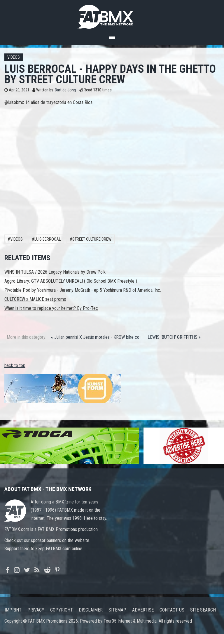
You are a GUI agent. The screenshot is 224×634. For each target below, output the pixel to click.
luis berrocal (47, 239)
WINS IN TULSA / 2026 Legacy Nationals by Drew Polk (55, 272)
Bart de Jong (65, 90)
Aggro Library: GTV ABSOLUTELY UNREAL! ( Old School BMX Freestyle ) (70, 281)
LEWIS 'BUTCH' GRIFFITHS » (174, 337)
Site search (203, 610)
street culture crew (91, 239)
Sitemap (117, 610)
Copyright (61, 610)
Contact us (172, 610)
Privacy (35, 610)
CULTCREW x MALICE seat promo (35, 299)
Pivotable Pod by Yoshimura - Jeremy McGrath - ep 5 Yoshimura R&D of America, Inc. (82, 290)
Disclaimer (91, 610)
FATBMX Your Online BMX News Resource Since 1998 (112, 15)
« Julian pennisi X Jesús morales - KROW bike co (96, 337)
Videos (13, 57)
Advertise (143, 610)
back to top (14, 365)
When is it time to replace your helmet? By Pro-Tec (51, 308)
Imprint (13, 610)
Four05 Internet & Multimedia (130, 621)
